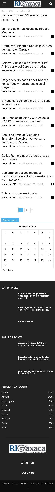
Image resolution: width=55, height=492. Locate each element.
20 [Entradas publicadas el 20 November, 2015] (35, 254)
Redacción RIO (8, 36)
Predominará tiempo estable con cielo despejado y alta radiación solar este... (34, 295)
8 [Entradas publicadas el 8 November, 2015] (49, 243)
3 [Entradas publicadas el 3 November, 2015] (13, 243)
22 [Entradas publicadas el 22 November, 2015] (49, 254)
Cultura (4, 423)
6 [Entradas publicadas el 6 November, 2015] (34, 243)
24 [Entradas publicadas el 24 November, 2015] (13, 260)
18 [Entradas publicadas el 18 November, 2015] (21, 254)
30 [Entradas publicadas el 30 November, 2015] (5, 265)
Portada (5, 396)
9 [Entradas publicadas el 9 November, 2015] (5, 249)
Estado (4, 405)
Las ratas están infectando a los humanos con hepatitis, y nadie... (34, 358)
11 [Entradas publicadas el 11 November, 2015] (21, 249)
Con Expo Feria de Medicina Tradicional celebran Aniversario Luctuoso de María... (23, 138)
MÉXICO (15, 483)
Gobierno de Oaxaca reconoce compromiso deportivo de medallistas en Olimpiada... (27, 176)
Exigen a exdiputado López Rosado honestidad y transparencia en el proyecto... (24, 83)
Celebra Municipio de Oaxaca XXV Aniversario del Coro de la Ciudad (24, 64)
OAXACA (5, 483)
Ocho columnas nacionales (19, 193)
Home (4, 11)
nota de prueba (25, 321)
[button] (51, 4)
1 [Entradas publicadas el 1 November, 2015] (49, 238)
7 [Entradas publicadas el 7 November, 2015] (42, 243)
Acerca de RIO (36, 483)
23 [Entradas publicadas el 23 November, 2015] (5, 260)
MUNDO (24, 483)
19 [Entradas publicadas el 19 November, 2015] (28, 254)
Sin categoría (7, 401)
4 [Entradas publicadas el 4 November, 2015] (21, 243)
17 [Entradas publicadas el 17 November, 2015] (13, 254)
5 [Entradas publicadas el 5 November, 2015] (28, 243)
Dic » (10, 270)
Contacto (49, 483)
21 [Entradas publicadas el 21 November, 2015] (42, 254)
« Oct (3, 270)
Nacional (5, 409)
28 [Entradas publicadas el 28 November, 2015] (42, 260)
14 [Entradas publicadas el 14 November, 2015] (42, 249)
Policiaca (5, 418)
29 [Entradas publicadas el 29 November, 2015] (49, 260)
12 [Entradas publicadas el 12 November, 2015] (28, 249)
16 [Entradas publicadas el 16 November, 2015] (5, 254)
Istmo (4, 427)
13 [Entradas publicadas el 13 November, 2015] (35, 249)
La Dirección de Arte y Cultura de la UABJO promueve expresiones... (25, 119)
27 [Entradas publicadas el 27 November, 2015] (35, 260)
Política (4, 414)
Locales (5, 392)
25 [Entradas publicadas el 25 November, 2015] (21, 260)
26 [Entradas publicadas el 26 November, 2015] (28, 260)
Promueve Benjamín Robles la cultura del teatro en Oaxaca (26, 47)
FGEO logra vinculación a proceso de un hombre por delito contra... (34, 308)
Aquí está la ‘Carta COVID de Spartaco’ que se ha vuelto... (32, 344)
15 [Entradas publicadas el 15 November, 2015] (49, 249)
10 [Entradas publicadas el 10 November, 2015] (13, 249)
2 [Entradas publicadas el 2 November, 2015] (5, 243)
